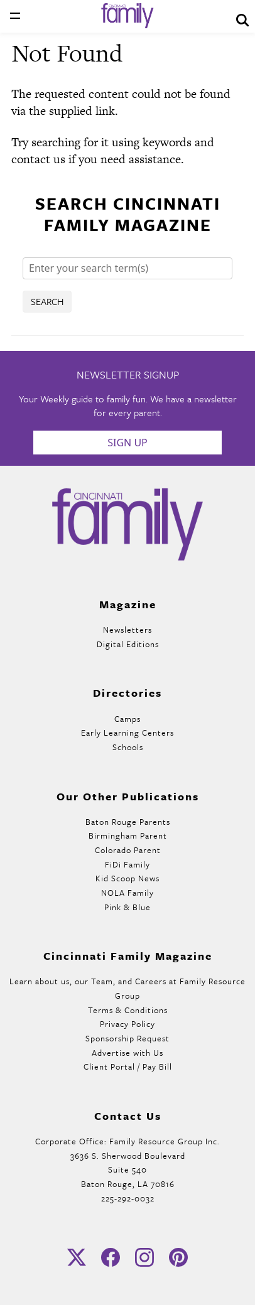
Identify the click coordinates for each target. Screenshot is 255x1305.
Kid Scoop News (127, 878)
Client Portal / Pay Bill (128, 1066)
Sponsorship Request (127, 1038)
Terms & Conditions (128, 1010)
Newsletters (127, 629)
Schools (127, 747)
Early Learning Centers (127, 732)
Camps (127, 718)
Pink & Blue (127, 907)
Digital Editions (128, 644)
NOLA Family (127, 892)
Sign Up (127, 442)
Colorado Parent (128, 850)
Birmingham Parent (128, 835)
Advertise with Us (127, 1052)
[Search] (127, 268)
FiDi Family (127, 864)
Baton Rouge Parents (127, 821)
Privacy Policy (127, 1024)
